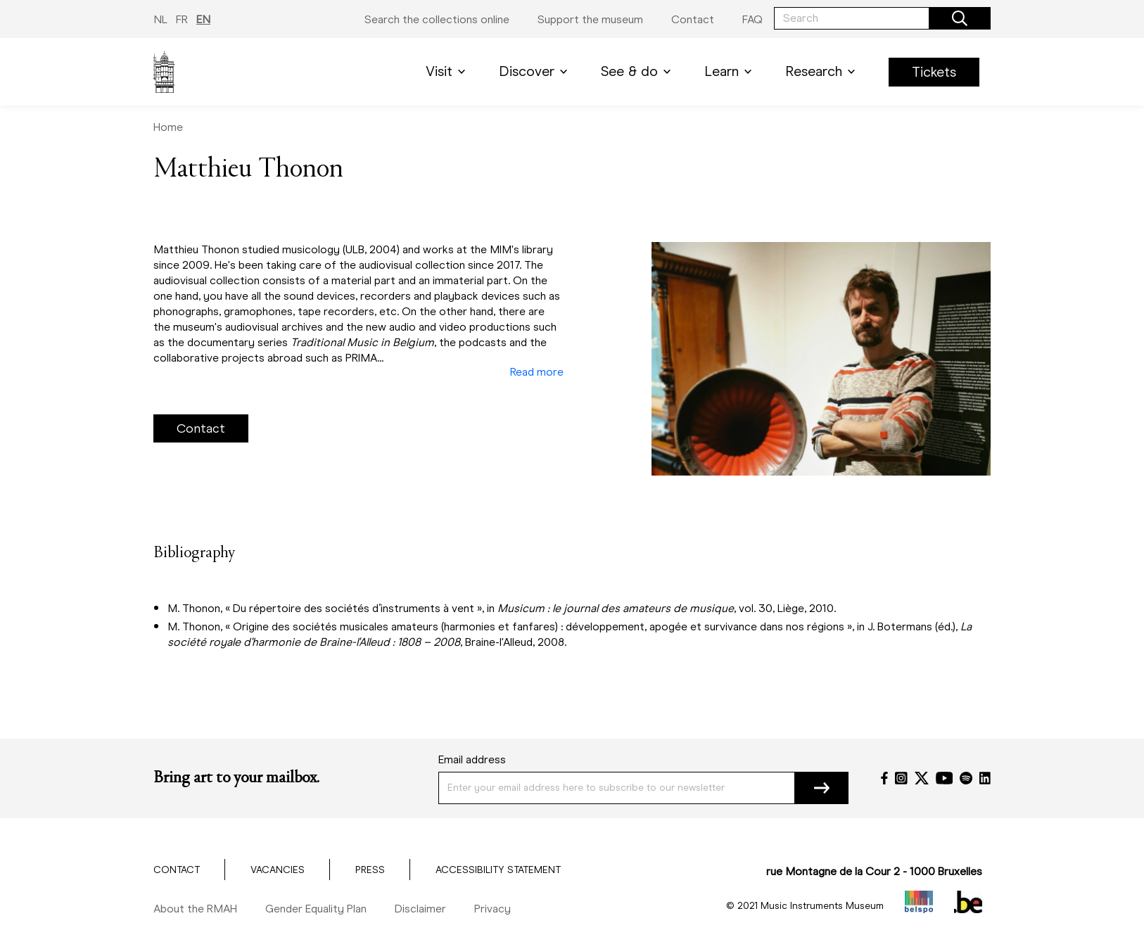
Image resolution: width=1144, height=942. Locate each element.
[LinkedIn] (985, 778)
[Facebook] (884, 778)
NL (160, 19)
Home (168, 127)
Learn (730, 71)
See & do (638, 71)
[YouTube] (944, 778)
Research (822, 71)
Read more (537, 372)
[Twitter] (922, 778)
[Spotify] (966, 778)
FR (182, 19)
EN (203, 19)
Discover (536, 71)
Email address (472, 759)
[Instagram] (901, 778)
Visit (448, 71)
